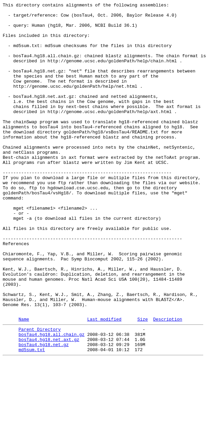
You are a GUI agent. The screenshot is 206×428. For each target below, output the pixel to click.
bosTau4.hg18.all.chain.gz (52, 399)
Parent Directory (40, 393)
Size (142, 382)
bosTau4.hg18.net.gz (44, 411)
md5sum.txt (32, 417)
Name (24, 382)
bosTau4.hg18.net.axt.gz (49, 405)
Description (167, 382)
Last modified (104, 382)
